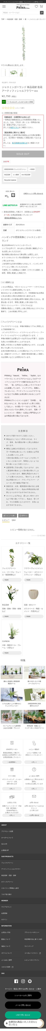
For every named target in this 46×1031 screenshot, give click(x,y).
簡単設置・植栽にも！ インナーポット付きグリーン (34, 727)
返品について (5, 946)
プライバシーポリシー (32, 932)
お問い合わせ (34, 815)
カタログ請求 (7, 967)
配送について (5, 939)
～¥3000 (31, 169)
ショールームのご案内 (23, 995)
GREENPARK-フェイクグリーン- (15, 169)
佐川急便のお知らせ (19, 143)
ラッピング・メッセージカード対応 (20, 102)
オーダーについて (7, 838)
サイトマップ (29, 946)
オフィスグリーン (7, 882)
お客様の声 (5, 850)
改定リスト (14, 127)
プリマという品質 (7, 831)
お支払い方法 (5, 932)
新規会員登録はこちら (13, 218)
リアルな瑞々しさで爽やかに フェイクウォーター (11, 705)
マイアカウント (6, 907)
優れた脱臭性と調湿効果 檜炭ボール (12, 682)
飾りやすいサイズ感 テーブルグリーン (34, 682)
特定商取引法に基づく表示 (33, 939)
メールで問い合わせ (23, 1005)
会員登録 (4, 913)
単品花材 (7, 175)
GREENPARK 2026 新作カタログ (34, 705)
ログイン (4, 919)
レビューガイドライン (32, 960)
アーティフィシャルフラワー (10, 869)
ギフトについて (6, 953)
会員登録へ (12, 762)
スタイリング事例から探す (10, 888)
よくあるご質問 (6, 960)
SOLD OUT (22, 154)
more (6, 580)
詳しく (35, 762)
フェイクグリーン (7, 863)
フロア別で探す (6, 894)
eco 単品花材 (26, 175)
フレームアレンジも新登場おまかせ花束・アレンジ (11, 727)
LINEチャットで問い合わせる (33, 193)
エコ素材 (16, 175)
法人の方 (4, 844)
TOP (2, 19)
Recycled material (10, 180)
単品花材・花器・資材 (14, 19)
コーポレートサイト (33, 953)
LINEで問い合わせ (23, 1015)
